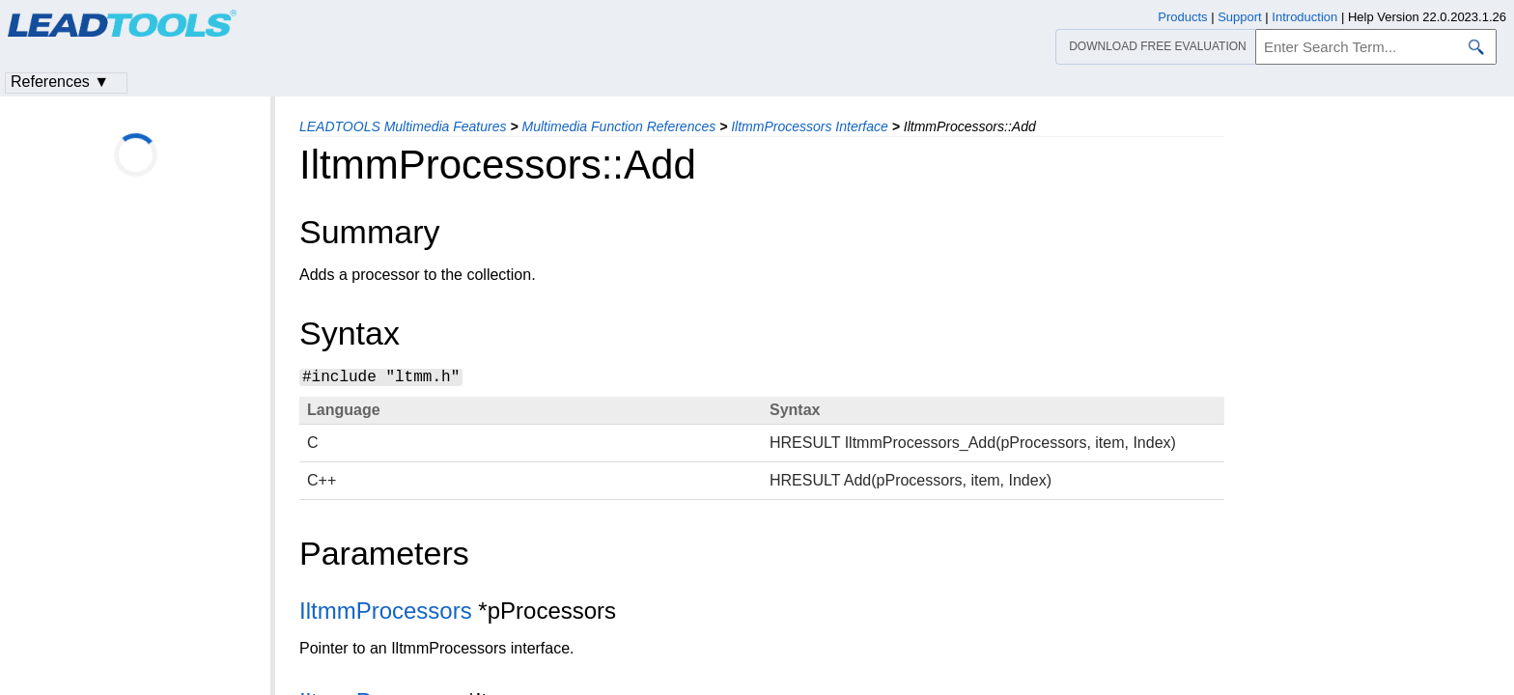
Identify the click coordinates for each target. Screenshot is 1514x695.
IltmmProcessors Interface (809, 126)
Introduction (1304, 17)
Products (1182, 17)
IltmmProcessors (385, 611)
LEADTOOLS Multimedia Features (403, 126)
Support (1240, 17)
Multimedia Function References (618, 126)
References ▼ (60, 81)
